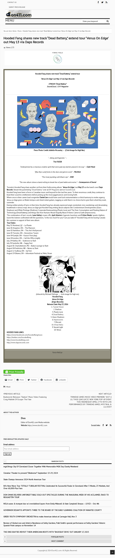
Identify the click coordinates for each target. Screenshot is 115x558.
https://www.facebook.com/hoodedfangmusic (24, 335)
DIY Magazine (63, 86)
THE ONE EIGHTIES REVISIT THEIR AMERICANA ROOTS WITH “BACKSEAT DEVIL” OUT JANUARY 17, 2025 (46, 532)
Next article (105, 394)
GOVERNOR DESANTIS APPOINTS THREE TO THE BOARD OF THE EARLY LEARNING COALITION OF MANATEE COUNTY (52, 510)
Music (8, 387)
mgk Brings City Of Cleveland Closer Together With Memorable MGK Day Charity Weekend (40, 466)
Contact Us (11, 2)
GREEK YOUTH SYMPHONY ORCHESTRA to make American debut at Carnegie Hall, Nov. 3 (40, 516)
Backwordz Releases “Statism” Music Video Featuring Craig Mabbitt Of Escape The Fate (25, 398)
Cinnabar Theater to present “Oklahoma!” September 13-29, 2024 (30, 473)
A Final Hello (58, 325)
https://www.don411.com (37, 425)
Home (14, 31)
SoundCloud (51, 86)
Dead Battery (37, 190)
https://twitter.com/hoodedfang (19, 337)
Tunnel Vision (58, 307)
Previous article (11, 394)
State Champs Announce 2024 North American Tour (24, 479)
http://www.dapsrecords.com (18, 342)
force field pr (57, 352)
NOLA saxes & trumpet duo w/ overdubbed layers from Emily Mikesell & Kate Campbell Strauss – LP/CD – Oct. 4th (51, 503)
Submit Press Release (17, 7)
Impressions (58, 320)
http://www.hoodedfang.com (18, 340)
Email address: (9, 444)
